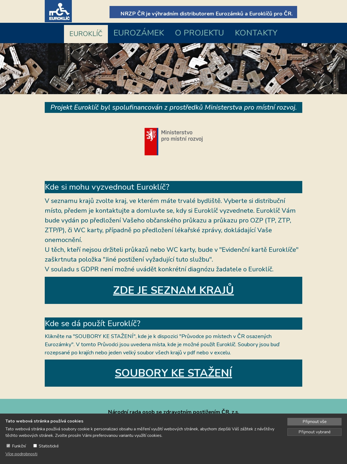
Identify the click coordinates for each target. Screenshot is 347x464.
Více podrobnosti (21, 454)
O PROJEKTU (199, 33)
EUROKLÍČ (85, 34)
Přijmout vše (315, 422)
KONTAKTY (256, 33)
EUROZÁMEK (138, 33)
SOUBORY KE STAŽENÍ (173, 373)
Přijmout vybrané (314, 432)
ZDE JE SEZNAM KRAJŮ (173, 290)
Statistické (49, 446)
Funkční (19, 446)
